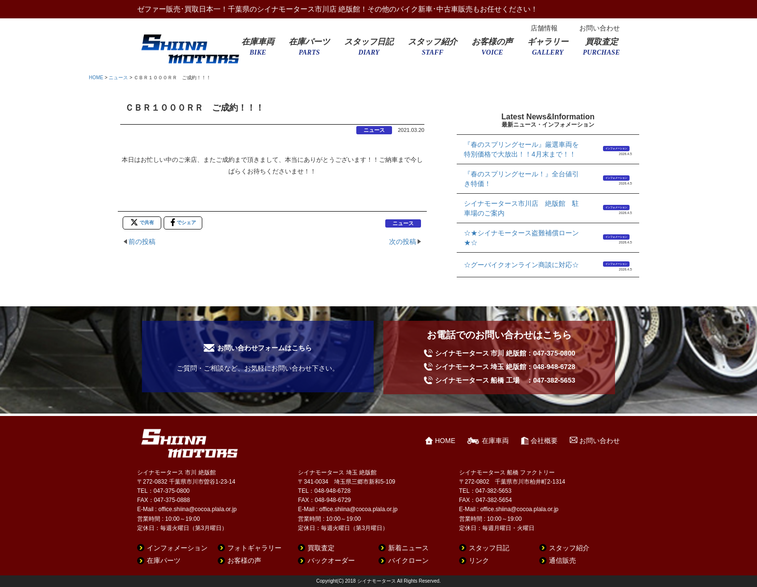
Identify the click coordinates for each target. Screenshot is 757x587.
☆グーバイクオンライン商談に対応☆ (521, 265)
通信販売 (562, 560)
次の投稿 (402, 241)
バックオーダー (331, 560)
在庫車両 (257, 49)
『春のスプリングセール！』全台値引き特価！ (521, 178)
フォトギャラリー (254, 548)
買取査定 (601, 49)
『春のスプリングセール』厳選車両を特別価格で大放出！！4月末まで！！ (521, 149)
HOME (96, 77)
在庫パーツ (309, 49)
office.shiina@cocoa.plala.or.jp (197, 509)
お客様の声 (492, 49)
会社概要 (544, 440)
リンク (479, 560)
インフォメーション (616, 148)
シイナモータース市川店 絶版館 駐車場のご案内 (521, 208)
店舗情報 (544, 28)
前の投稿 (141, 241)
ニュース (118, 77)
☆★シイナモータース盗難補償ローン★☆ (521, 237)
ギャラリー (547, 49)
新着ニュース (408, 548)
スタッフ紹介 (432, 49)
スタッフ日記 (368, 49)
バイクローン (408, 560)
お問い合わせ (599, 28)
